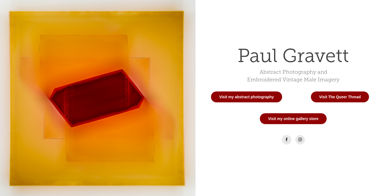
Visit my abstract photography (246, 97)
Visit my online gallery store (293, 119)
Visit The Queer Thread (340, 97)
